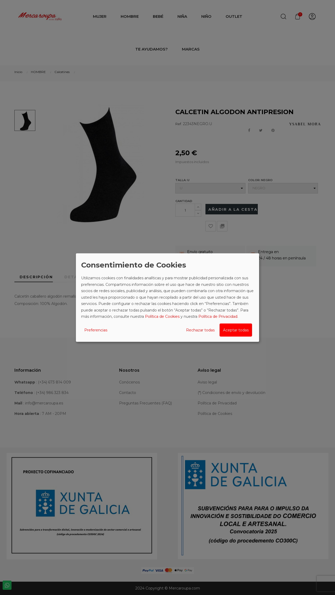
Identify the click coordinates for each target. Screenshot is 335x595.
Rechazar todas (200, 329)
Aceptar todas (236, 329)
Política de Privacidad (217, 316)
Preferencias (95, 329)
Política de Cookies (162, 316)
